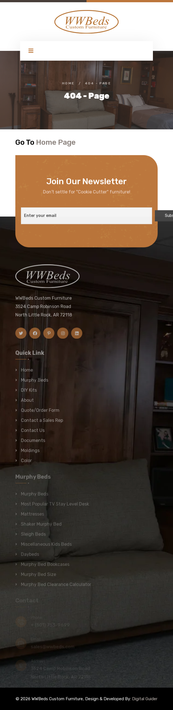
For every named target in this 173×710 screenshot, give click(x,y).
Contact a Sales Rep (42, 423)
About (27, 402)
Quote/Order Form (40, 412)
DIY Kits (29, 392)
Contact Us (33, 433)
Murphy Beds (34, 382)
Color (26, 463)
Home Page (56, 142)
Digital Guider (144, 698)
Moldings (30, 453)
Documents (33, 443)
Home (68, 83)
